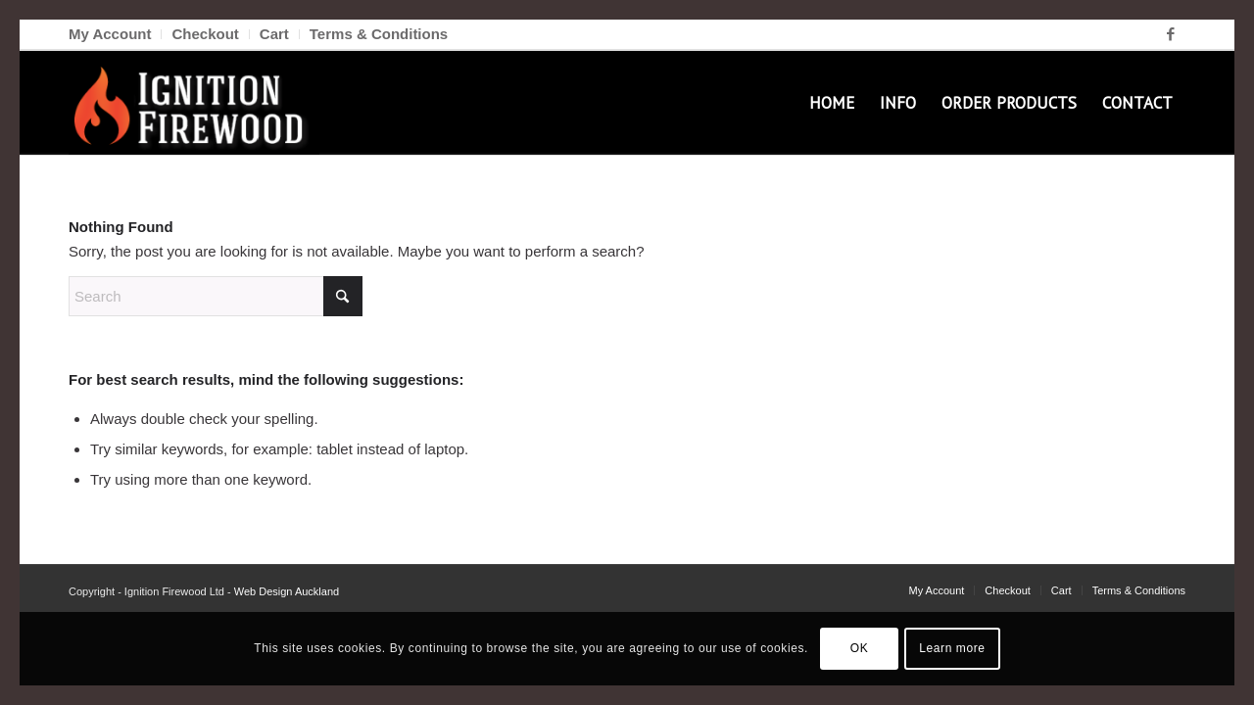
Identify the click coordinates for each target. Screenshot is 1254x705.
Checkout (204, 33)
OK (859, 648)
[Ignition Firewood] (194, 103)
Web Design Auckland (286, 591)
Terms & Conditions (379, 33)
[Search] (215, 296)
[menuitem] (115, 34)
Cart (274, 33)
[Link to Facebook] (1170, 34)
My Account (110, 33)
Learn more (952, 648)
